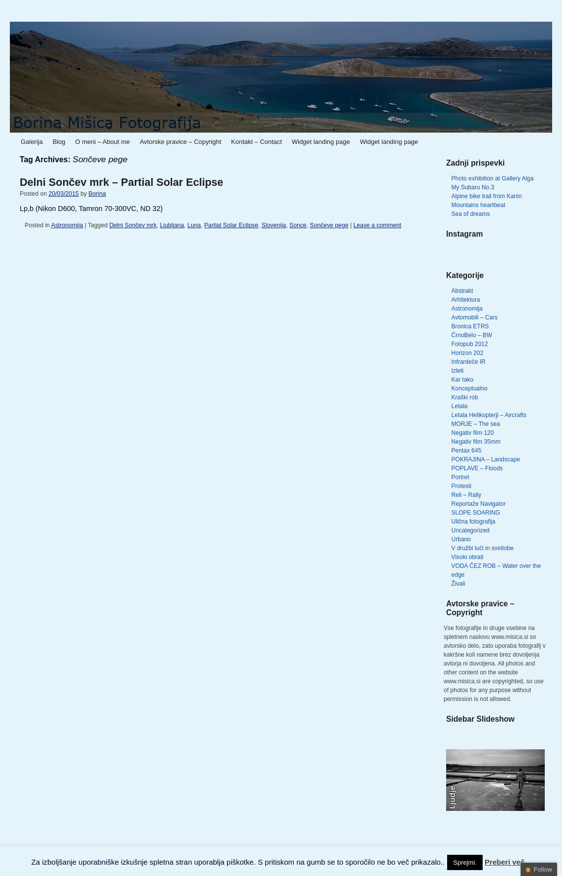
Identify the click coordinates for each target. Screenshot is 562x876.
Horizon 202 (468, 353)
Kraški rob (465, 397)
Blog (59, 141)
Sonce (298, 225)
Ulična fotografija (473, 521)
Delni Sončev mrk (133, 225)
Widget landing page (321, 141)
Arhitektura (466, 299)
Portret (460, 477)
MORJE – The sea (476, 423)
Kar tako (463, 379)
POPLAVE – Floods (477, 468)
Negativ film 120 (473, 432)
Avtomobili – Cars (475, 317)
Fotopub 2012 (470, 344)
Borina (96, 193)
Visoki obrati (468, 557)
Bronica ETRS (470, 326)
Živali (458, 583)
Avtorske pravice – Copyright (180, 141)
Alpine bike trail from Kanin (487, 196)
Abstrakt (462, 290)
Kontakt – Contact (256, 141)
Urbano (461, 539)
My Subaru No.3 (473, 187)
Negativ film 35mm (476, 441)
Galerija (32, 141)
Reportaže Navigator (479, 503)
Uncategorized (471, 530)
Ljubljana (172, 225)
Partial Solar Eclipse (231, 225)
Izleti (458, 370)
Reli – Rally (467, 494)
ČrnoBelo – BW (472, 335)
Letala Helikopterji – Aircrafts (489, 415)
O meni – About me (102, 141)
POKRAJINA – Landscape (486, 459)
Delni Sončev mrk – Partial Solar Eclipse (121, 182)
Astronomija (67, 225)
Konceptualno (470, 388)
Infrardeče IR (469, 361)
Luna (194, 225)
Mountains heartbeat (478, 205)
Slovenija (274, 225)
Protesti (462, 486)
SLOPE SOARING (476, 512)
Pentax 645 (467, 450)
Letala (460, 406)
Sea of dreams (471, 213)
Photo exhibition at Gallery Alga (493, 178)
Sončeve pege (329, 225)
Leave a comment (377, 225)
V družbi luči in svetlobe (483, 548)
